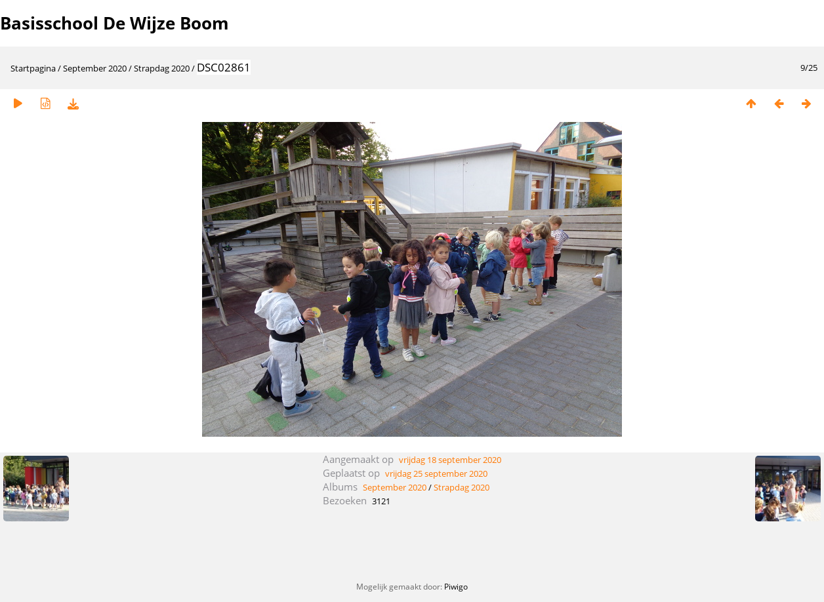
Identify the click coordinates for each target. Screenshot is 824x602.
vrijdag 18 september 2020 (450, 460)
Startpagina (33, 68)
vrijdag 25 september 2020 (436, 473)
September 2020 (95, 68)
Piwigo (456, 586)
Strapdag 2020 (162, 68)
